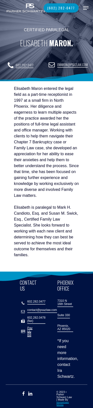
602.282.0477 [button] (24, 65)
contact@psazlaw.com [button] (42, 310)
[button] (86, 7)
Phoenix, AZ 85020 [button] (63, 327)
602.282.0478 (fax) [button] (36, 319)
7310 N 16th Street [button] (64, 302)
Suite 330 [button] (63, 315)
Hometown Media (63, 404)
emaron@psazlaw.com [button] (72, 65)
